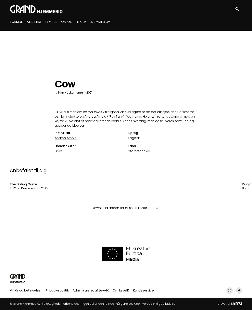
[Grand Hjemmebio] (17, 278)
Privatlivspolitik (57, 290)
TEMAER (51, 21)
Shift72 (236, 303)
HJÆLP (81, 21)
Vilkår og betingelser (26, 290)
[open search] (238, 9)
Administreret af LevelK (91, 290)
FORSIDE (16, 21)
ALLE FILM (34, 21)
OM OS (66, 21)
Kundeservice (143, 290)
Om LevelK (121, 290)
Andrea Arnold (66, 138)
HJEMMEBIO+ (100, 21)
